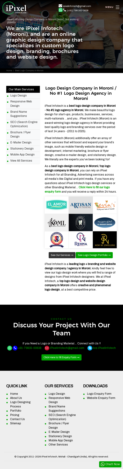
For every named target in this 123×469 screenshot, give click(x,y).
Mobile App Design (22, 154)
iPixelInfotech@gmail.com (67, 348)
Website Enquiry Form (101, 398)
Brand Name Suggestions (18, 114)
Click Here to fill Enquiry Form (60, 357)
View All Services (21, 160)
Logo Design (18, 95)
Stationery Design (22, 148)
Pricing (14, 415)
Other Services (58, 444)
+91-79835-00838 (29, 348)
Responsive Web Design (21, 103)
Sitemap (15, 423)
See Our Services (60, 255)
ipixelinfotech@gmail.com (77, 6)
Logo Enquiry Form (99, 393)
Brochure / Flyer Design (20, 134)
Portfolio (15, 410)
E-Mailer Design (20, 142)
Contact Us (17, 419)
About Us (16, 398)
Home (9, 70)
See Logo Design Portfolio (93, 255)
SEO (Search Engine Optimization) (23, 124)
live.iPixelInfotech (104, 348)
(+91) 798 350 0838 (77, 10)
